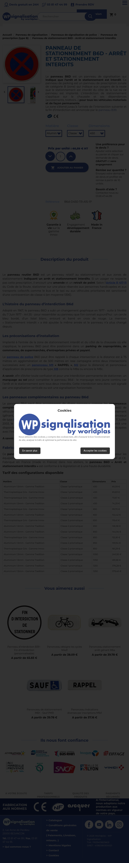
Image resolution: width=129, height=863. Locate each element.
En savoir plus (29, 450)
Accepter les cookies (95, 450)
